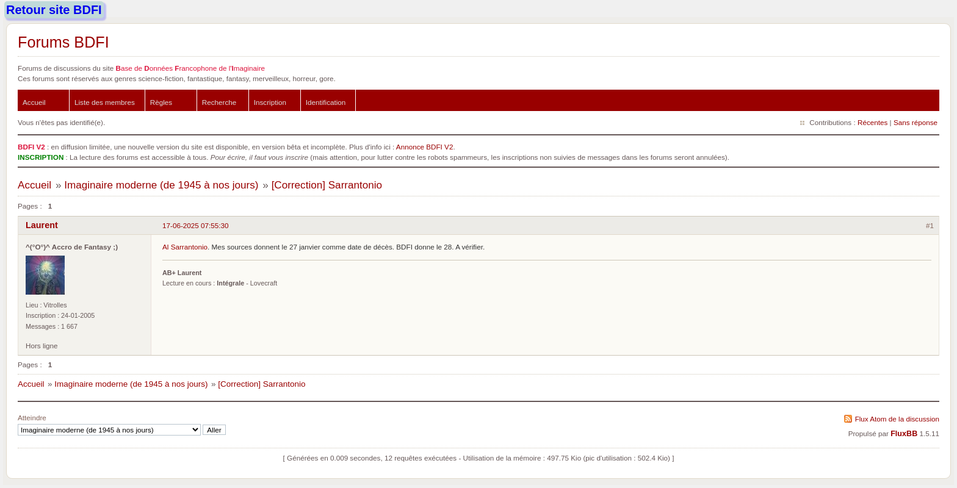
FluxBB (903, 433)
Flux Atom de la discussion (897, 419)
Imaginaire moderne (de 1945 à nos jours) (161, 185)
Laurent (42, 225)
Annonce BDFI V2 (424, 147)
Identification (326, 102)
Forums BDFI (63, 42)
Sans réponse (915, 122)
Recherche (219, 102)
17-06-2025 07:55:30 (195, 225)
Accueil (34, 102)
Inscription (270, 102)
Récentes (872, 122)
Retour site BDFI (54, 9)
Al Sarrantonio (185, 247)
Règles (161, 102)
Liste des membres (104, 102)
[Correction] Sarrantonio (327, 185)
